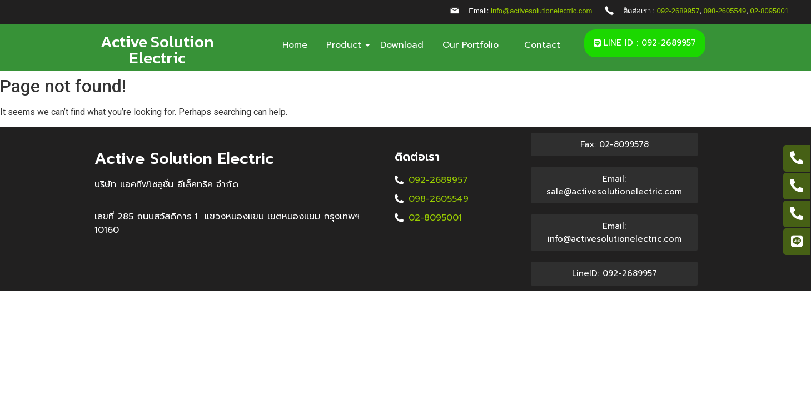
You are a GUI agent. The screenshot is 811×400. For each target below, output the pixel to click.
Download (402, 45)
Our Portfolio (473, 45)
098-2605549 (725, 11)
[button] (644, 43)
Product (345, 45)
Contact (542, 45)
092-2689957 (678, 11)
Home (294, 45)
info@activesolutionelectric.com (541, 11)
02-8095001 (769, 11)
